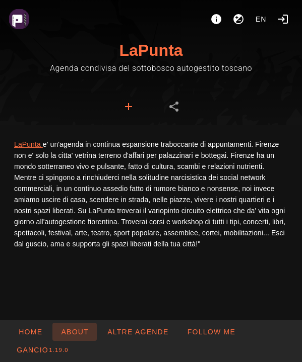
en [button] (261, 19)
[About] (216, 19)
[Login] (283, 19)
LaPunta (151, 50)
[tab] (128, 106)
